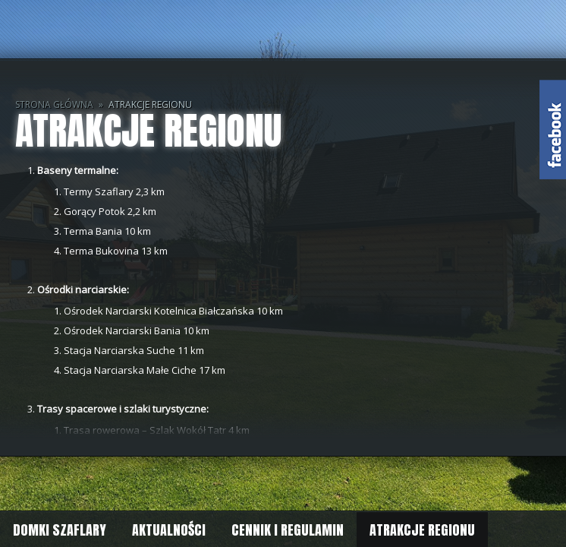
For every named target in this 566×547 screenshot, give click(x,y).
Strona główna (54, 104)
